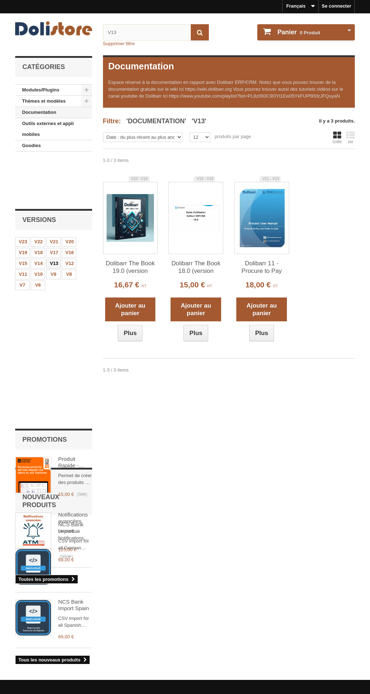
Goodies (31, 145)
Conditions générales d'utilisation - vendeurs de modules (79, 658)
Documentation (39, 112)
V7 (22, 238)
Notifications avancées (73, 344)
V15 (23, 216)
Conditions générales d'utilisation (52, 648)
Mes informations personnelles (224, 648)
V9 (53, 227)
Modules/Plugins (40, 90)
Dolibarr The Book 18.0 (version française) (195, 267)
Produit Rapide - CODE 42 (69, 289)
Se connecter (336, 6)
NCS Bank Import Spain (73, 518)
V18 (38, 206)
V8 (69, 227)
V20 (69, 195)
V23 (23, 195)
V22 (38, 195)
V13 (54, 216)
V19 (23, 206)
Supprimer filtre (119, 43)
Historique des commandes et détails (232, 638)
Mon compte (208, 626)
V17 (54, 206)
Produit (298, 32)
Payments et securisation (43, 677)
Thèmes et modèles (44, 101)
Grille (337, 137)
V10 (38, 227)
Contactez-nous (33, 667)
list (350, 137)
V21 (54, 195)
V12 (69, 216)
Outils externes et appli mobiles (48, 129)
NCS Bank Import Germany (70, 463)
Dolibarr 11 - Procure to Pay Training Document (261, 267)
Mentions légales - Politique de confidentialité (66, 638)
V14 (38, 216)
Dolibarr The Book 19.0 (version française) (130, 267)
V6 (38, 238)
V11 (23, 227)
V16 (69, 206)
